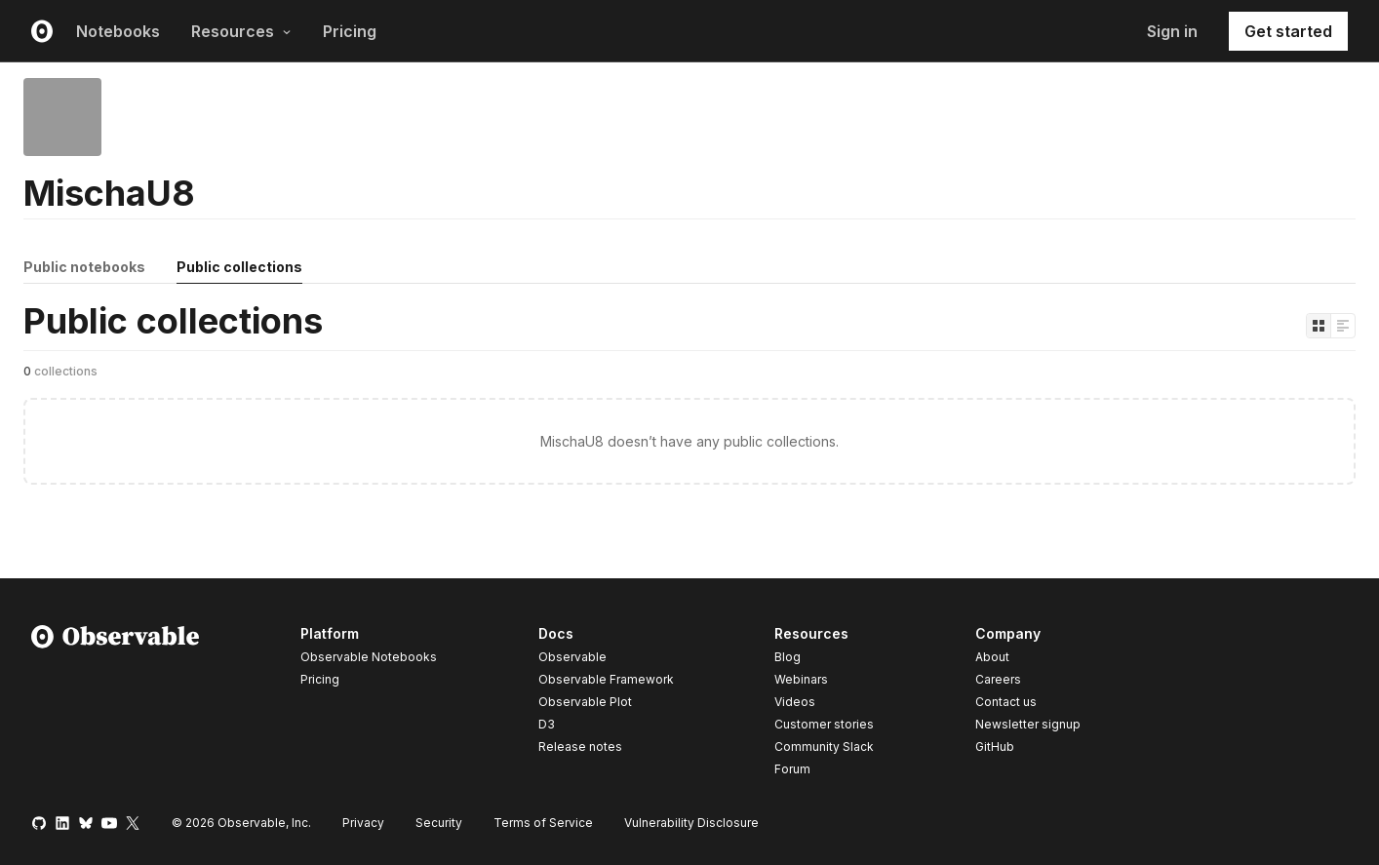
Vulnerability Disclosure (691, 822)
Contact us (1006, 702)
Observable (572, 656)
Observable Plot (585, 701)
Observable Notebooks (368, 656)
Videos (794, 701)
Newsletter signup (1028, 724)
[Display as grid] (1318, 325)
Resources (241, 31)
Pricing (349, 31)
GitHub (994, 746)
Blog (787, 656)
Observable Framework (606, 679)
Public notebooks (84, 266)
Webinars (801, 679)
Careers (998, 679)
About (992, 656)
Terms (543, 822)
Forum (792, 769)
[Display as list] (1343, 325)
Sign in (1172, 31)
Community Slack (824, 746)
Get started (1288, 31)
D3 (546, 724)
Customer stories (824, 724)
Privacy (363, 822)
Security (438, 822)
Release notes (580, 746)
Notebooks (118, 31)
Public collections (239, 266)
